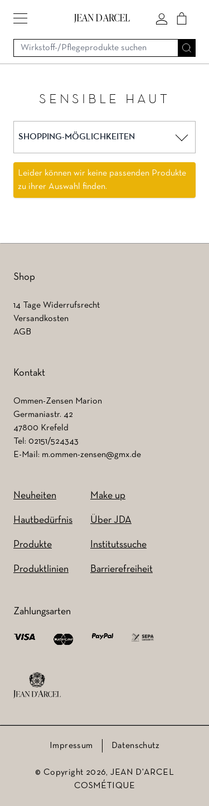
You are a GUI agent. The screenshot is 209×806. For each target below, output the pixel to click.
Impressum (71, 746)
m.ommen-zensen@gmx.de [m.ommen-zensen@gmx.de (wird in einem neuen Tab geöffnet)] (91, 455)
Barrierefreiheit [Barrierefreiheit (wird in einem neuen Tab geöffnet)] (121, 569)
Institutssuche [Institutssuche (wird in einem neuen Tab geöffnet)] (118, 545)
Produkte (32, 545)
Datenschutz (135, 746)
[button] (20, 18)
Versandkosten (41, 319)
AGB (22, 332)
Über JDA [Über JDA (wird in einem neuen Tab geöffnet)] (111, 520)
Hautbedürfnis (42, 520)
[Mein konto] (161, 18)
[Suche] (187, 48)
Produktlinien (41, 569)
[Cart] (181, 18)
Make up (107, 496)
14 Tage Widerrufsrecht (56, 305)
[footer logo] (37, 685)
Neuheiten (34, 496)
